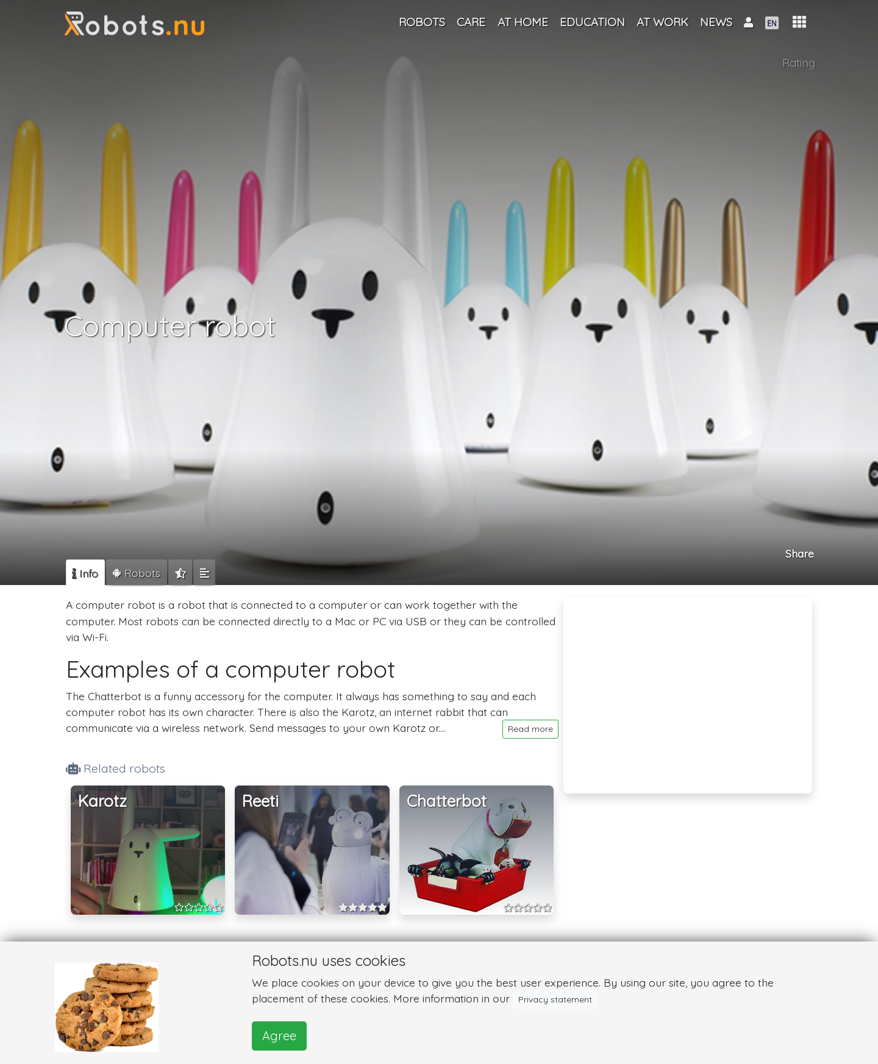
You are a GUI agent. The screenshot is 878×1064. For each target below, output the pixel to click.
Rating (798, 62)
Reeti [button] (260, 801)
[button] (799, 22)
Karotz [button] (102, 801)
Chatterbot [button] (447, 801)
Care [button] (471, 22)
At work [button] (662, 22)
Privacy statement (555, 999)
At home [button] (523, 22)
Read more (530, 728)
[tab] (85, 572)
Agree (279, 1035)
